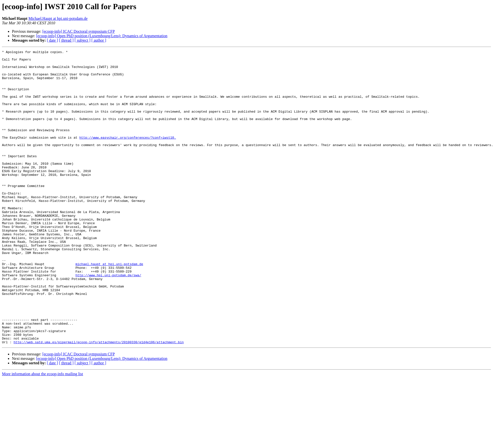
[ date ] (52, 40)
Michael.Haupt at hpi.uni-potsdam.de (58, 18)
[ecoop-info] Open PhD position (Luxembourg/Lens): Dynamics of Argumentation (102, 36)
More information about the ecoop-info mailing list (42, 433)
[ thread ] (66, 40)
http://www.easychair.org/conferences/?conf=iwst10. (127, 155)
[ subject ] (82, 40)
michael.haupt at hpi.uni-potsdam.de (109, 307)
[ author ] (98, 40)
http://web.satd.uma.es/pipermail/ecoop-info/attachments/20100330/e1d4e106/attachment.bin (99, 401)
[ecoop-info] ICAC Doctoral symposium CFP (78, 31)
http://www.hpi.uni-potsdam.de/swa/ (108, 320)
